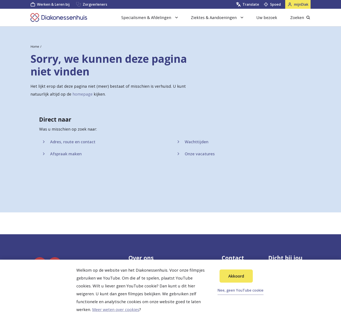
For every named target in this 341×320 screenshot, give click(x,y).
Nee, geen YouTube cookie (241, 290)
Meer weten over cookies (115, 309)
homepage (82, 94)
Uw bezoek (266, 17)
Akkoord (236, 276)
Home (34, 46)
